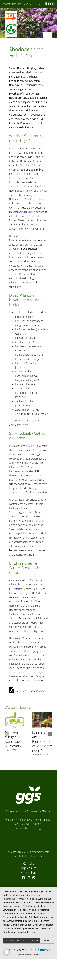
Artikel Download (27, 690)
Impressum (20, 954)
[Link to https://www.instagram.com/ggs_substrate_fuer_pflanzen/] (53, 3)
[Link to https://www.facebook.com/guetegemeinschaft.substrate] (46, 3)
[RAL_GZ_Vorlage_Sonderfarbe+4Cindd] (11, 12)
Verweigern (12, 940)
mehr (47, 940)
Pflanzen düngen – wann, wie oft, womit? (13, 739)
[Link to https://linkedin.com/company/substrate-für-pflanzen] (49, 3)
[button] (7, 734)
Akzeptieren (30, 940)
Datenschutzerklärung (33, 954)
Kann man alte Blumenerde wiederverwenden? (42, 741)
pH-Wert (14, 589)
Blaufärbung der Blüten (22, 212)
